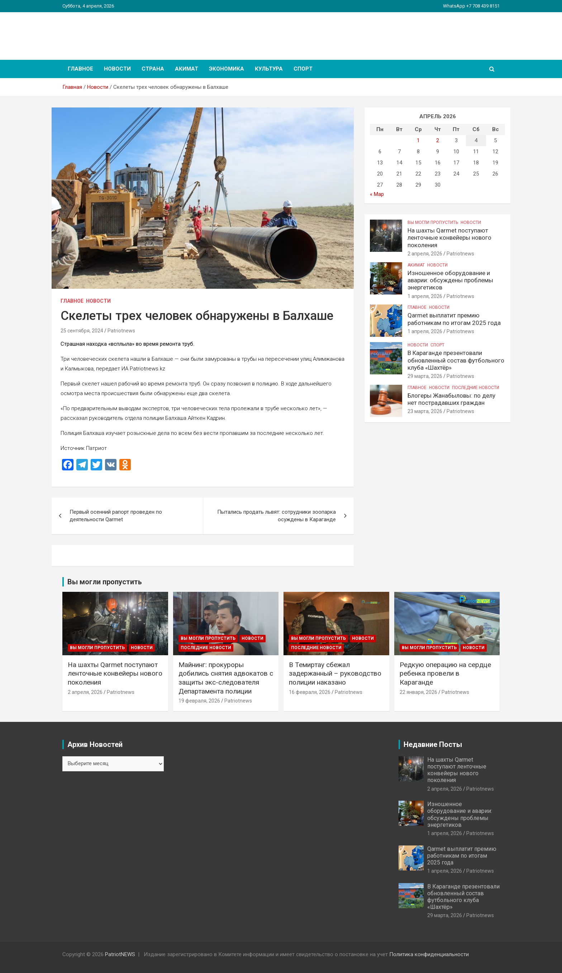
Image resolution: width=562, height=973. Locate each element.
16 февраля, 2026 (309, 692)
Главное (80, 69)
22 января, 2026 (418, 692)
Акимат (186, 69)
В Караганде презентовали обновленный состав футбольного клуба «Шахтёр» (456, 360)
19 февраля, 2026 (199, 701)
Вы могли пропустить (433, 222)
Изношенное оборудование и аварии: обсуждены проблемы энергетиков (450, 280)
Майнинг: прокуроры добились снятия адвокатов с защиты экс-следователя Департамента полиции (225, 678)
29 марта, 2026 (425, 376)
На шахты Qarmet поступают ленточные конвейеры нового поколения (449, 238)
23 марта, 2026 (425, 411)
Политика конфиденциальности (429, 954)
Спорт (303, 69)
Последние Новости (475, 387)
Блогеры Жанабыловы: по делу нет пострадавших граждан (451, 399)
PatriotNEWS (104, 32)
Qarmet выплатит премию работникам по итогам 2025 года (454, 319)
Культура (269, 69)
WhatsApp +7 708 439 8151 (471, 6)
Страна (153, 69)
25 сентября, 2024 (82, 331)
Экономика (226, 69)
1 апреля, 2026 (425, 296)
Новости (117, 69)
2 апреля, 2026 (425, 254)
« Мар (377, 194)
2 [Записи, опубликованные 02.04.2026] (437, 140)
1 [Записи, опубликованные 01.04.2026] (418, 140)
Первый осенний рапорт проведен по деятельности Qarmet (116, 516)
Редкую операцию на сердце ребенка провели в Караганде (445, 673)
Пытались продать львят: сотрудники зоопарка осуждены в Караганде (276, 516)
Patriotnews (121, 331)
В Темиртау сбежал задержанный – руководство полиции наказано (335, 673)
